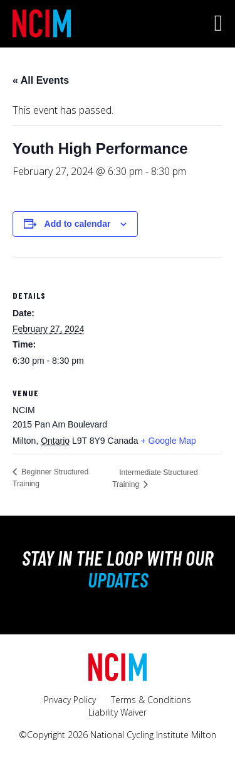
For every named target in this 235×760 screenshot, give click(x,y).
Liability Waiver (117, 712)
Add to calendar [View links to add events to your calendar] (77, 224)
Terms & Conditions (151, 700)
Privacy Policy (70, 700)
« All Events (41, 80)
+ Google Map (168, 441)
